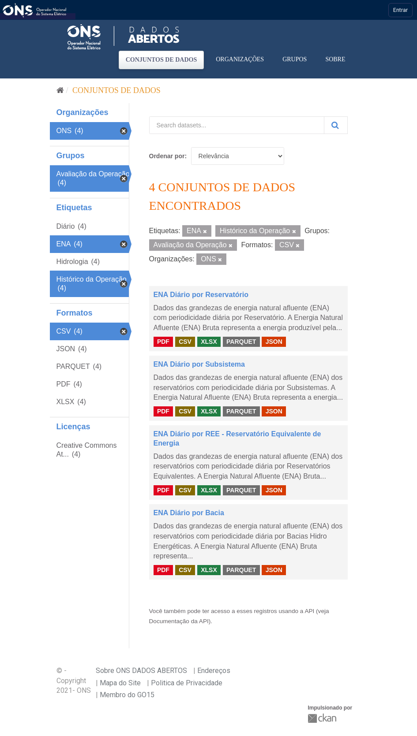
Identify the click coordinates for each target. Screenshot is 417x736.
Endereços (213, 670)
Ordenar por (167, 156)
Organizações (240, 59)
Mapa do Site (120, 683)
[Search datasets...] (236, 125)
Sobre (335, 59)
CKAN (323, 718)
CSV (185, 341)
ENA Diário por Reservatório (201, 294)
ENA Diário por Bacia (189, 513)
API (309, 611)
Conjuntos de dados (161, 59)
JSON (274, 341)
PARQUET (241, 341)
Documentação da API (179, 621)
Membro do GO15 (127, 695)
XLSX (209, 341)
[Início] (60, 90)
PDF (163, 341)
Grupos (294, 59)
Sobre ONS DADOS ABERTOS (141, 670)
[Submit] (336, 125)
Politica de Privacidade (186, 683)
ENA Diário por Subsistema (199, 364)
